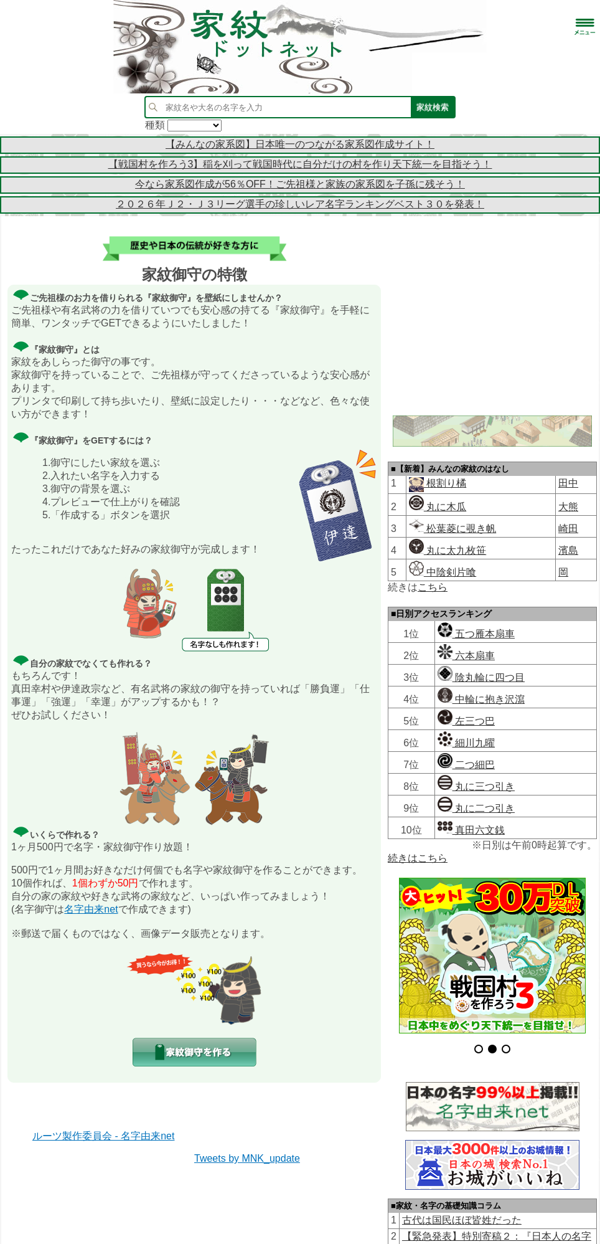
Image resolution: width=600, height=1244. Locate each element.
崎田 (568, 528)
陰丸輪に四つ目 (481, 677)
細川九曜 (466, 743)
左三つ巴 (466, 721)
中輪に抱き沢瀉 (481, 699)
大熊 (568, 506)
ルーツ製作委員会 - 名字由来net (103, 1136)
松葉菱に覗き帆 (452, 528)
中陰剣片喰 (442, 572)
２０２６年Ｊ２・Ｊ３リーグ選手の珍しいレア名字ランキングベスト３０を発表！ (300, 204)
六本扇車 (466, 655)
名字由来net (91, 909)
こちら (433, 587)
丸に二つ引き (476, 808)
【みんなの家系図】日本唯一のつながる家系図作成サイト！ (300, 144)
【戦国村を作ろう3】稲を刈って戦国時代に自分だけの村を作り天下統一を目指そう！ (300, 164)
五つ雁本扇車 (476, 634)
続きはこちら (418, 858)
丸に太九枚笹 (447, 550)
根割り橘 (445, 483)
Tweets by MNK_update (247, 1158)
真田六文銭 (471, 830)
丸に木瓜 (437, 506)
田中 (568, 483)
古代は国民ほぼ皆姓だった (462, 1195)
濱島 (568, 550)
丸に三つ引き (476, 786)
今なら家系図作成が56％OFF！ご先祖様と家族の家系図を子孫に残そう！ (300, 184)
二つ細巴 (466, 764)
